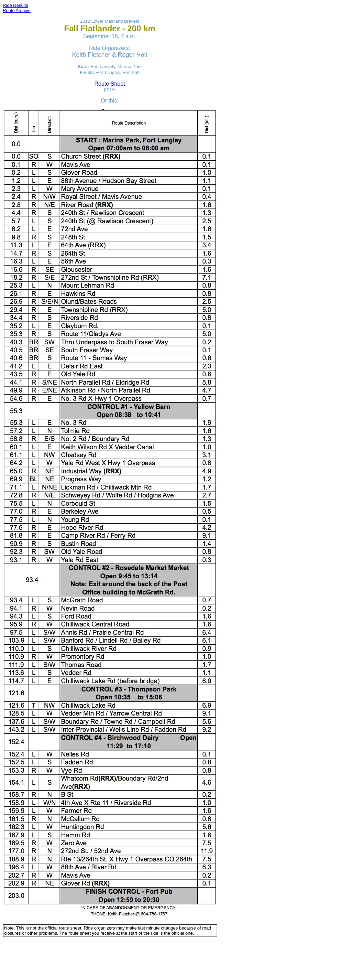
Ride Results (15, 5)
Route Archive (17, 10)
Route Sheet (110, 84)
